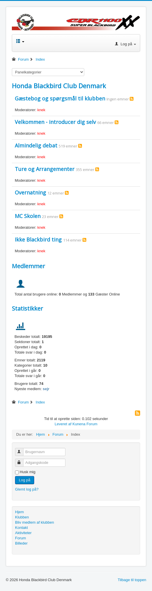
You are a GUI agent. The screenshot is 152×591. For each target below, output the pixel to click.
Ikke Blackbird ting (38, 239)
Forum (20, 538)
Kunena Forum (84, 424)
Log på (24, 480)
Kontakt (21, 527)
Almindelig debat (36, 145)
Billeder (21, 543)
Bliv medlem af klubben (34, 522)
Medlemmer (28, 266)
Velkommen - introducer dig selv (55, 121)
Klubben (22, 517)
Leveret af (63, 424)
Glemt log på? (27, 489)
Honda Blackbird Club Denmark (59, 85)
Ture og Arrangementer (44, 168)
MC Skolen (28, 215)
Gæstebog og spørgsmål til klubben (60, 98)
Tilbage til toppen (132, 580)
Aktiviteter (23, 533)
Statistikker (27, 308)
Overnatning (30, 192)
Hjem (19, 512)
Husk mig (27, 472)
